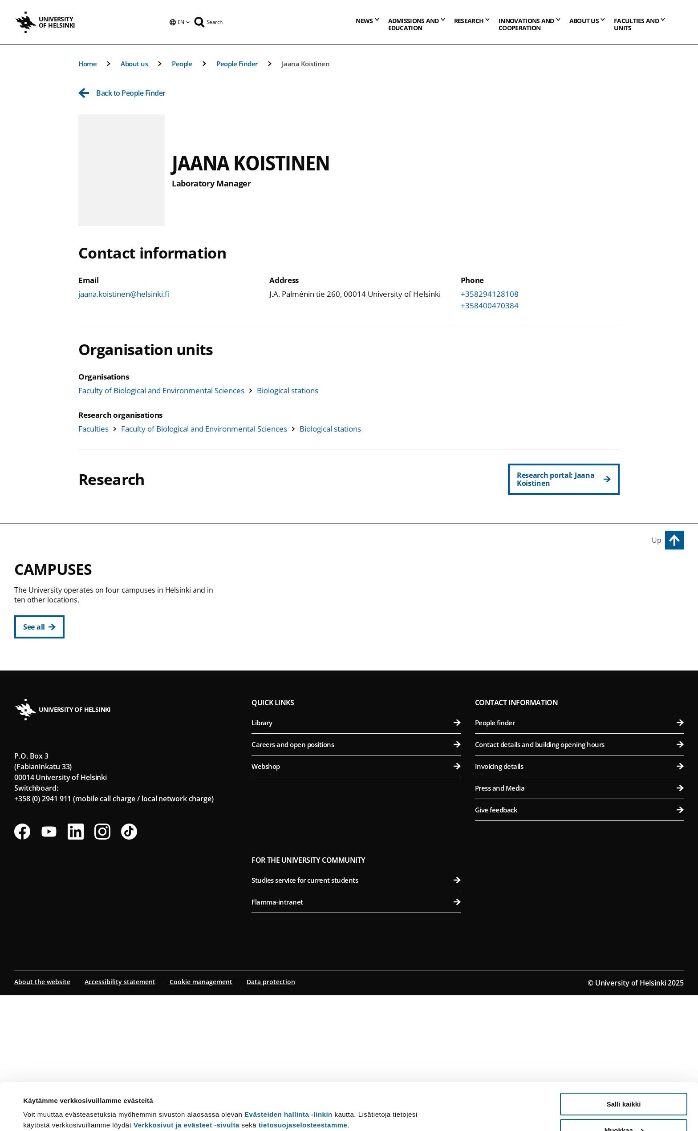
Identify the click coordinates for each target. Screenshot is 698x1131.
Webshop (356, 901)
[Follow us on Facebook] (22, 967)
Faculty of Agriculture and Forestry (581, 594)
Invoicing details (579, 901)
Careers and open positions (356, 880)
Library (356, 858)
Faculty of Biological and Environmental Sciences (161, 390)
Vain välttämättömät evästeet (624, 1109)
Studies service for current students (356, 1015)
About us (134, 63)
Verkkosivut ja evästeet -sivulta (186, 1078)
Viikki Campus (503, 574)
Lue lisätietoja (46, 1102)
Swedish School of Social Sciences (361, 703)
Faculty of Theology (361, 660)
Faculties (93, 429)
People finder (579, 858)
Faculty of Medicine (581, 719)
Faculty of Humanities (361, 594)
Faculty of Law (361, 638)
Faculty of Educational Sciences (361, 616)
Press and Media (579, 923)
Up (656, 540)
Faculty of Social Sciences (361, 682)
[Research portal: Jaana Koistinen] (564, 479)
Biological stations (287, 390)
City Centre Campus (295, 574)
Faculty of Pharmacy (581, 638)
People (182, 63)
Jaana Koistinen (306, 63)
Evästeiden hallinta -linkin (288, 1067)
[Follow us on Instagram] (102, 967)
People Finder (237, 63)
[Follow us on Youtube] (49, 967)
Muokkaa (624, 1083)
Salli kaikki (624, 1057)
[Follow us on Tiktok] (129, 967)
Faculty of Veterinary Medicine (581, 660)
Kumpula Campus (291, 743)
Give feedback (579, 945)
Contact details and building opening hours (579, 880)
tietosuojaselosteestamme (303, 1078)
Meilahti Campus (509, 699)
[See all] (39, 626)
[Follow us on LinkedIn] (76, 967)
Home (87, 63)
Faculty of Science (361, 763)
